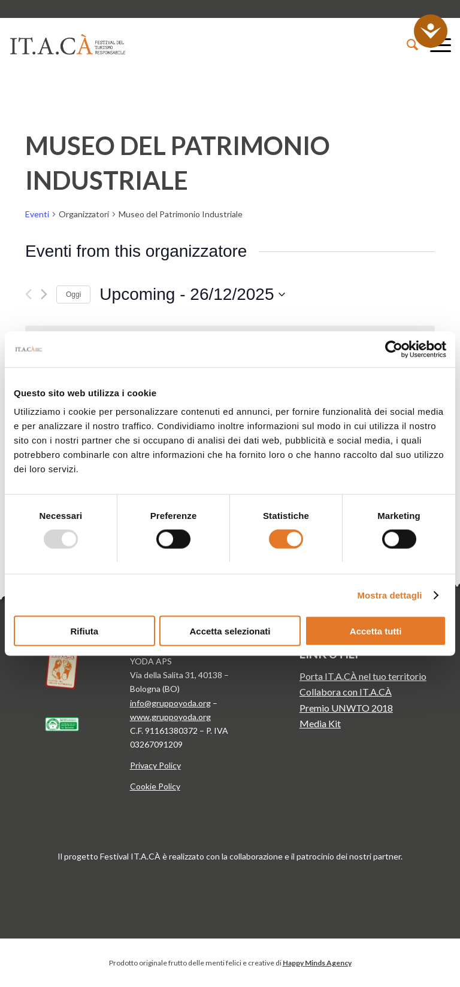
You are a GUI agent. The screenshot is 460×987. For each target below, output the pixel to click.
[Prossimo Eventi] (44, 294)
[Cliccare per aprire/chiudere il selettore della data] (192, 294)
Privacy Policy (155, 765)
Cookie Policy (155, 786)
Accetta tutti (376, 631)
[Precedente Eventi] (28, 294)
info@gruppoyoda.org (170, 703)
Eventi (37, 214)
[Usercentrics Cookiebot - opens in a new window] (393, 349)
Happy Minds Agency (317, 962)
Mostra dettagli (389, 595)
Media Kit (320, 723)
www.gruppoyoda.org (170, 717)
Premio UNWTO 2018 (346, 707)
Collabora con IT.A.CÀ (345, 691)
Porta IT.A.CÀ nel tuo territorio (362, 676)
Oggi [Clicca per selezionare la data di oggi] (73, 294)
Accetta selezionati (229, 631)
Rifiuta (84, 631)
